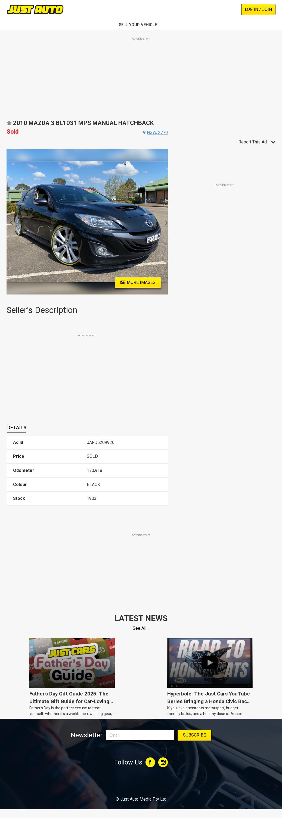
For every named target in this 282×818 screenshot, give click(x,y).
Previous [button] (10, 222)
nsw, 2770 (157, 132)
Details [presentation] (16, 427)
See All (139, 628)
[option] (87, 221)
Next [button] (165, 222)
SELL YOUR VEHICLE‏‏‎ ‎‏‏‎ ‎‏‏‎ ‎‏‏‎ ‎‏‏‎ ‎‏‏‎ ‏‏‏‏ (141, 24)
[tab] (16, 427)
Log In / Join (258, 9)
